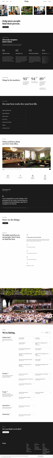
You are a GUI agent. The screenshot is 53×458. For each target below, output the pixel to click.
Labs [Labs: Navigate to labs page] (27, 447)
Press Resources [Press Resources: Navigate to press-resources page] (37, 448)
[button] (14, 110)
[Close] (52, 456)
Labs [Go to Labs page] (10, 1)
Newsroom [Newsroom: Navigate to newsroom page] (28, 448)
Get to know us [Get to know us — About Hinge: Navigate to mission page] (6, 432)
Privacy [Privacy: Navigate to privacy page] (44, 447)
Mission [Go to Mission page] (3, 1)
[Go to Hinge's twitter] (29, 452)
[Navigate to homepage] (4, 444)
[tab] (14, 208)
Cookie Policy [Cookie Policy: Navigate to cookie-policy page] (45, 448)
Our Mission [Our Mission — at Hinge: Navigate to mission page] (5, 223)
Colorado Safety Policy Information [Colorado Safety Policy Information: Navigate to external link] (46, 453)
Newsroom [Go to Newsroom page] (45, 1)
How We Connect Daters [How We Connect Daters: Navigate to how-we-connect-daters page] (38, 449)
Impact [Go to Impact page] (7, 1)
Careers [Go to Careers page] (49, 1)
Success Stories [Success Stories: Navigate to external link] (29, 449)
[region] (26, 456)
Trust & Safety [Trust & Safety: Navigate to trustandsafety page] (36, 447)
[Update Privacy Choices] (46, 451)
